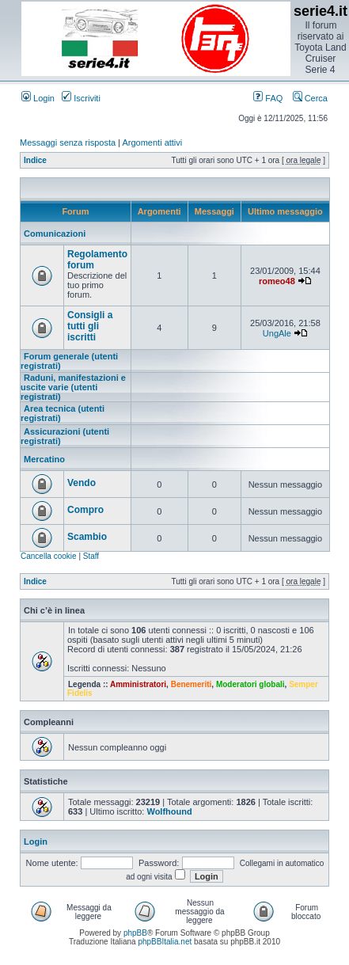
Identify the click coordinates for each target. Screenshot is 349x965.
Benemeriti (191, 684)
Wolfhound (169, 811)
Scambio (87, 536)
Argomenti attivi (152, 142)
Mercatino (44, 459)
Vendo (81, 482)
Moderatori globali (250, 684)
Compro (85, 509)
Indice (35, 160)
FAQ (268, 98)
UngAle (277, 333)
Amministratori (138, 684)
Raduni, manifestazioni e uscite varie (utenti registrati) (73, 387)
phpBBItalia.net (165, 941)
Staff (91, 556)
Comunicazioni (54, 233)
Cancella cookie (49, 556)
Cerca (310, 98)
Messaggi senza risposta (68, 142)
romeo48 (277, 281)
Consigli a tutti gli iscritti (89, 326)
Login (38, 98)
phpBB (135, 933)
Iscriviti (81, 98)
